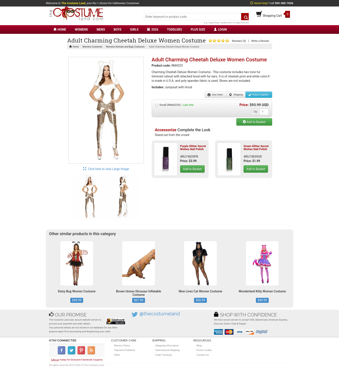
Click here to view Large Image (106, 169)
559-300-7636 (284, 3)
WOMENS (81, 29)
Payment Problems (124, 350)
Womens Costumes (92, 46)
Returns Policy (122, 345)
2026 (152, 29)
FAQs (117, 354)
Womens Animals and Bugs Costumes (125, 46)
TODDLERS (174, 29)
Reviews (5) (239, 41)
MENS (101, 29)
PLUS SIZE (198, 29)
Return (258, 94)
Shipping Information (167, 345)
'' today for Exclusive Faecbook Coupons (77, 359)
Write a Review (260, 41)
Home (74, 46)
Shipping (236, 94)
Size (215, 94)
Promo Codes (204, 350)
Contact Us (203, 354)
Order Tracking (163, 354)
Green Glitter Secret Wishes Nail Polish (256, 147)
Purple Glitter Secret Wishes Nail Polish (193, 147)
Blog (199, 345)
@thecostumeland (160, 313)
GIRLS (134, 29)
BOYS (117, 29)
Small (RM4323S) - (174, 105)
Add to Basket (254, 122)
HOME (59, 29)
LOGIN (220, 29)
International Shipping (167, 350)
